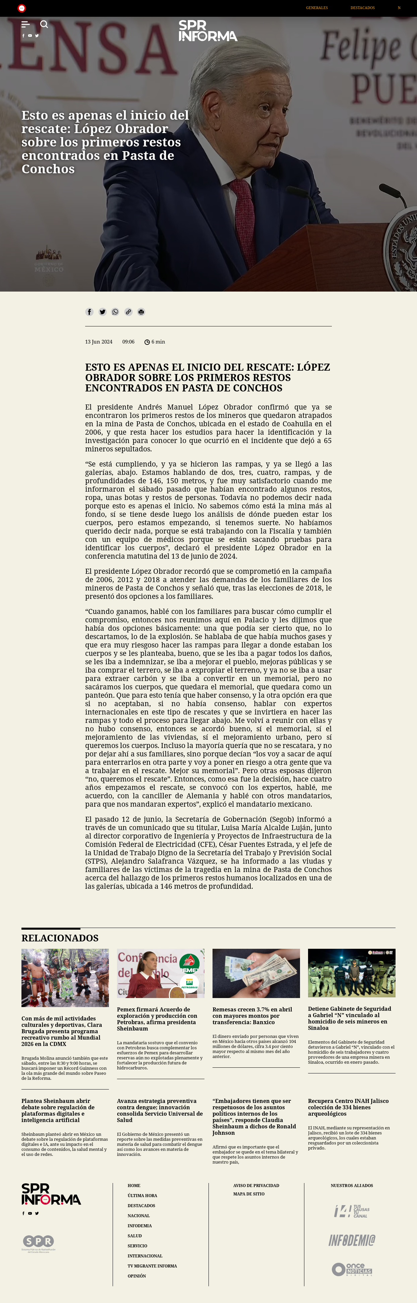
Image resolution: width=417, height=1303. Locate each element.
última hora (142, 1195)
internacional (145, 1256)
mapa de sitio (248, 1194)
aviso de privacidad (256, 1185)
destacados (141, 1205)
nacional (139, 1216)
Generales (325, 7)
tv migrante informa (152, 1266)
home (134, 1185)
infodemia (140, 1226)
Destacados (370, 7)
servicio (137, 1246)
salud (135, 1236)
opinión (137, 1276)
